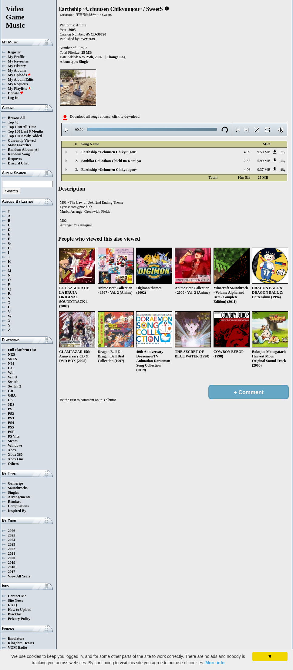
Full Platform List (22, 350)
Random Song (19, 154)
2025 (11, 535)
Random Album (20, 149)
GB (10, 391)
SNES (12, 359)
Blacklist (15, 614)
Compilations (18, 506)
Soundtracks (18, 488)
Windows (15, 445)
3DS (11, 404)
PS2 (11, 413)
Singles (13, 492)
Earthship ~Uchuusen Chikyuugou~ (109, 152)
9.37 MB (263, 170)
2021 (11, 553)
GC (10, 368)
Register (14, 52)
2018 (11, 567)
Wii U (12, 377)
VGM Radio (17, 647)
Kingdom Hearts (21, 643)
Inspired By (17, 511)
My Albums (17, 70)
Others (13, 464)
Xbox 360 (15, 454)
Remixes (14, 501)
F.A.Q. (13, 605)
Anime (81, 25)
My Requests (18, 84)
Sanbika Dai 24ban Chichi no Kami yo (111, 161)
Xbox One (16, 459)
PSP (11, 432)
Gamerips (15, 483)
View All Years (19, 576)
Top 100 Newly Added (25, 136)
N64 (11, 363)
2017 (11, 572)
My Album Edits (21, 79)
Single (83, 61)
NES (11, 354)
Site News (15, 600)
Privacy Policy (19, 619)
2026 (11, 531)
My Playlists (19, 88)
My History (17, 66)
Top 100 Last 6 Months (26, 131)
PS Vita (13, 436)
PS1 (11, 409)
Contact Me (17, 596)
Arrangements (19, 497)
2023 (11, 544)
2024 (11, 540)
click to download (126, 116)
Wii (10, 373)
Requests (15, 159)
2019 (11, 562)
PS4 (11, 423)
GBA (12, 395)
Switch (13, 382)
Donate (15, 93)
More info (214, 662)
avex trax (88, 39)
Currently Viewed (21, 140)
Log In (13, 98)
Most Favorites (19, 145)
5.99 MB (263, 161)
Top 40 (13, 122)
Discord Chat (18, 163)
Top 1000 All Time (22, 127)
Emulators (16, 638)
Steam (13, 441)
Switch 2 (14, 386)
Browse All (16, 118)
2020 (11, 558)
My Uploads (19, 75)
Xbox (12, 450)
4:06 (247, 170)
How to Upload (19, 609)
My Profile (16, 57)
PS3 (11, 418)
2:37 (247, 161)
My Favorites (18, 61)
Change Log (115, 57)
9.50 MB (263, 152)
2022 (11, 549)
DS (10, 400)
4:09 (247, 152)
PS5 (11, 427)
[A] (36, 149)
